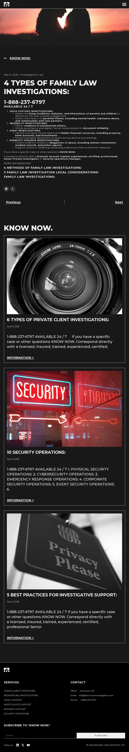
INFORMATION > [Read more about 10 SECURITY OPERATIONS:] (20, 500)
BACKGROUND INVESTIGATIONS (21, 695)
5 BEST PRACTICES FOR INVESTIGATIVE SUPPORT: (62, 595)
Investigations (28, 74)
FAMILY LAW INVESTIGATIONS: (29, 176)
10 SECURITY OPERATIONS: (36, 452)
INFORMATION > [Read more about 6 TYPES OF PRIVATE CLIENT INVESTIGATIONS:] (20, 358)
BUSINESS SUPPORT (15, 709)
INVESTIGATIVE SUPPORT (17, 704)
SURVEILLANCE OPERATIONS (19, 691)
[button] (124, 4)
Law (41, 74)
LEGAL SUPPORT (13, 700)
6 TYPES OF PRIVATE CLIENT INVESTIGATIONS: (58, 319)
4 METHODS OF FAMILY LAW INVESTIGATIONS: (43, 168)
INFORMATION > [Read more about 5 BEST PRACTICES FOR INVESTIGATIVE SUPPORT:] (20, 638)
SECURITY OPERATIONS (16, 714)
